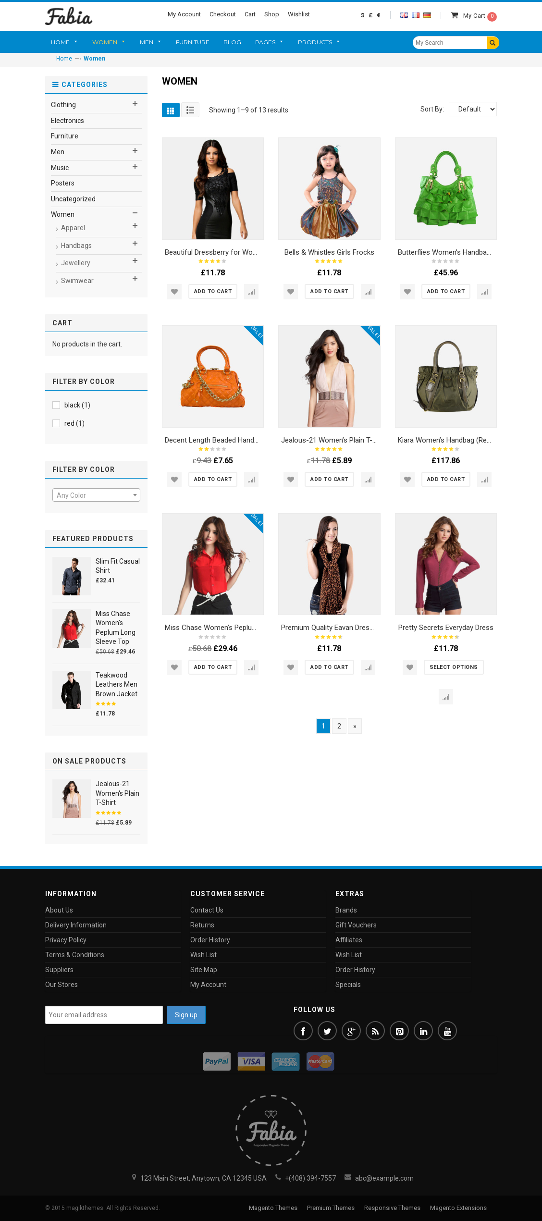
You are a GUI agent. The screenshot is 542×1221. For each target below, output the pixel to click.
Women (104, 42)
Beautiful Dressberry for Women (216, 252)
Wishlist (299, 14)
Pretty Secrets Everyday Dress (445, 627)
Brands (346, 910)
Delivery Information (76, 925)
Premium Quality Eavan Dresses (331, 627)
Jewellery (75, 263)
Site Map (203, 970)
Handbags (76, 245)
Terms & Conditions (74, 955)
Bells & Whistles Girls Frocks (329, 252)
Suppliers (59, 970)
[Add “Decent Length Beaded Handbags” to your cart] (213, 479)
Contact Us (206, 910)
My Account (184, 14)
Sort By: (432, 109)
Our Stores (61, 984)
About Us (59, 910)
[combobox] (96, 495)
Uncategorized (73, 199)
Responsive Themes (392, 1207)
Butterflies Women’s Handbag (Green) (457, 252)
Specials (348, 984)
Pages (265, 42)
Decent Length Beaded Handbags (217, 440)
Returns (202, 925)
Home (60, 42)
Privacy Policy (65, 940)
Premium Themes (331, 1207)
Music (60, 168)
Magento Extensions (458, 1207)
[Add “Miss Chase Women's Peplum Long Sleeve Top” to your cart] (213, 667)
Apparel (73, 228)
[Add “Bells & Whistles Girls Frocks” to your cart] (329, 291)
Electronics (67, 120)
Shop (271, 14)
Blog (232, 42)
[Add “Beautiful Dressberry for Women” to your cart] (213, 291)
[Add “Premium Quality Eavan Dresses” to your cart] (329, 667)
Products (315, 42)
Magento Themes (273, 1207)
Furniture (192, 42)
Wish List (203, 955)
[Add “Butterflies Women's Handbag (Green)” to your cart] (446, 291)
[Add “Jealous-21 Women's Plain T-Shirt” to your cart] (329, 479)
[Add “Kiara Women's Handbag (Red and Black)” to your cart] (446, 479)
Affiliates (348, 940)
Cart (250, 14)
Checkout (222, 14)
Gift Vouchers (356, 925)
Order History (210, 940)
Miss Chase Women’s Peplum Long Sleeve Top (238, 627)
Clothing (63, 105)
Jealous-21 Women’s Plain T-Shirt (334, 440)
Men (146, 42)
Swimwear (77, 280)
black (72, 405)
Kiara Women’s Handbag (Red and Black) (461, 440)
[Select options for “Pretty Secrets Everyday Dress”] (454, 667)
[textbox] (96, 495)
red (69, 423)
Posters (62, 183)
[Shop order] (473, 109)
